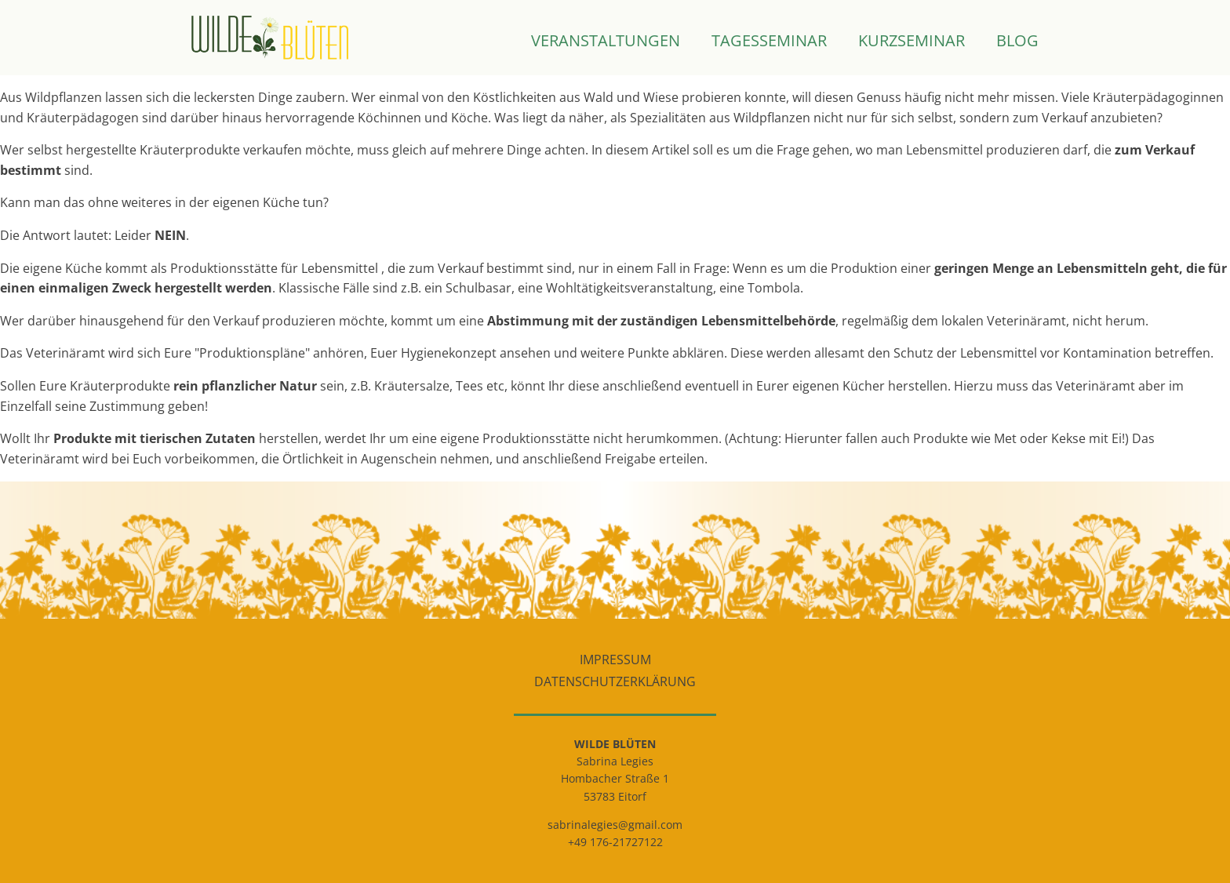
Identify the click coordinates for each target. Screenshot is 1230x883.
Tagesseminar (769, 41)
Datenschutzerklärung (615, 681)
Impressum (615, 659)
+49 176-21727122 (615, 841)
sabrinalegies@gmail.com (615, 824)
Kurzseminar (911, 41)
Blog (1017, 41)
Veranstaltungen (605, 41)
